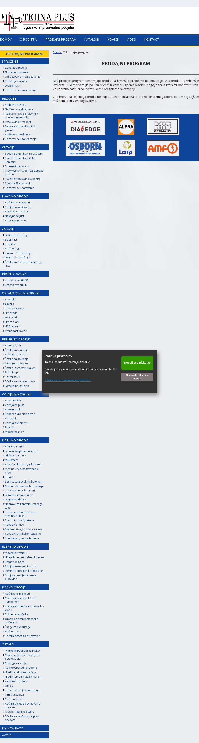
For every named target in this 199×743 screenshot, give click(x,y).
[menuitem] (24, 53)
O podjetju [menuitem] (28, 39)
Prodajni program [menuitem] (60, 39)
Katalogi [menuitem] (91, 39)
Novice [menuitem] (113, 39)
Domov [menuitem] (6, 39)
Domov (57, 52)
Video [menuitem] (131, 39)
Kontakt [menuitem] (151, 39)
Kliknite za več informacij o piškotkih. (68, 380)
